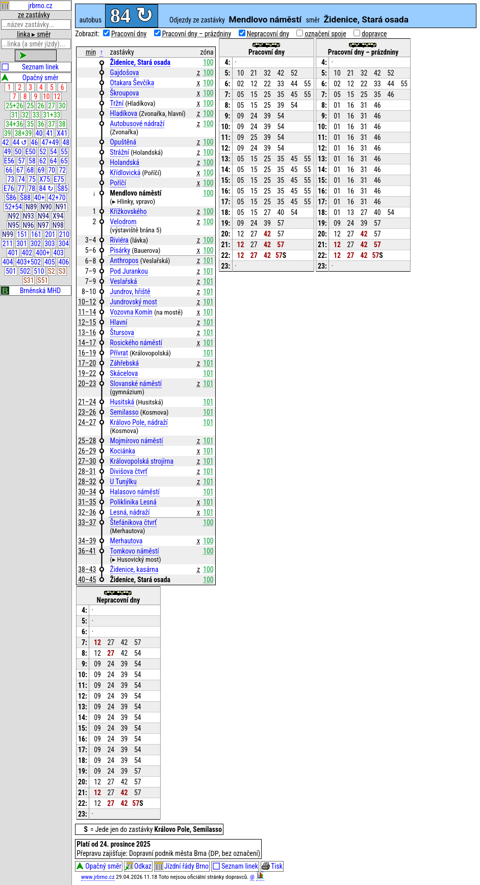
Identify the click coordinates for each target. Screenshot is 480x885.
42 (5, 142)
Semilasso (124, 412)
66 (9, 170)
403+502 (29, 262)
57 (21, 161)
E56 (9, 161)
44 (294, 84)
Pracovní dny (128, 34)
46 (34, 142)
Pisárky (120, 250)
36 (40, 124)
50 (18, 152)
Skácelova (124, 373)
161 (36, 234)
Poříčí (118, 183)
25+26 (14, 106)
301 (21, 244)
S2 (51, 271)
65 (64, 161)
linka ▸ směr (33, 34)
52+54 (13, 207)
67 (19, 170)
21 (254, 73)
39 (7, 133)
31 (14, 115)
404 (8, 262)
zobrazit (36, 55)
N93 (28, 216)
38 (62, 124)
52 (42, 152)
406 (64, 262)
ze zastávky (34, 15)
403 (58, 253)
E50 (30, 152)
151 (22, 234)
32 (25, 115)
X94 (58, 216)
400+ (42, 253)
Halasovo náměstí (135, 492)
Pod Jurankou (129, 271)
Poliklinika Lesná (133, 502)
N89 (31, 207)
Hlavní (119, 322)
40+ (39, 198)
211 (8, 244)
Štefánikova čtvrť (133, 522)
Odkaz (138, 867)
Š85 (62, 188)
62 (42, 161)
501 (11, 271)
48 (66, 142)
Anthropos (124, 260)
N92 (13, 216)
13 (350, 212)
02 (240, 84)
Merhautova (126, 541)
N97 (43, 225)
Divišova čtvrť (128, 471)
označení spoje (325, 34)
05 (240, 94)
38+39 (23, 133)
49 (7, 152)
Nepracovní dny (268, 34)
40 (39, 133)
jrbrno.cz (27, 6)
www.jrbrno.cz (98, 877)
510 (39, 271)
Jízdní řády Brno (182, 867)
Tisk (272, 867)
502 (25, 271)
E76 (9, 188)
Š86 (11, 198)
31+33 (51, 115)
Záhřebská (124, 363)
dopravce (374, 34)
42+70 (57, 198)
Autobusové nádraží (137, 123)
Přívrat (119, 353)
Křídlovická (125, 173)
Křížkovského (128, 211)
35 (30, 124)
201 (50, 234)
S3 (62, 271)
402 (27, 253)
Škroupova (124, 93)
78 (32, 188)
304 (64, 244)
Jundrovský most (133, 302)
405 (49, 262)
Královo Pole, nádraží (139, 422)
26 (40, 106)
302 (36, 244)
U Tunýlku (123, 481)
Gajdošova (124, 72)
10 (46, 96)
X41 (62, 133)
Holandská (125, 162)
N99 (7, 234)
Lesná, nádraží (130, 512)
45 (294, 94)
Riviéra (119, 240)
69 (41, 170)
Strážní (120, 152)
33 (36, 115)
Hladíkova (124, 113)
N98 (58, 225)
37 (51, 124)
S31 (28, 280)
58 (32, 161)
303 (49, 244)
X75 (44, 179)
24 (254, 116)
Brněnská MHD (31, 290)
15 (254, 94)
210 (64, 234)
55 (64, 152)
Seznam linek (30, 67)
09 (240, 116)
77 (21, 188)
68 (30, 170)
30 (62, 106)
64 (53, 161)
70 (52, 170)
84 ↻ (46, 188)
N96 (28, 225)
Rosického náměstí (136, 343)
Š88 (25, 198)
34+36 (14, 124)
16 (350, 105)
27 (51, 106)
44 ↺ (20, 142)
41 (50, 133)
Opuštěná (123, 142)
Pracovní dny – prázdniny (197, 34)
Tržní (117, 103)
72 (62, 170)
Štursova (122, 332)
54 (53, 152)
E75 (59, 179)
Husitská (122, 402)
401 (13, 253)
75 (32, 179)
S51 (43, 280)
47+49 (50, 142)
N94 (43, 216)
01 (337, 105)
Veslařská (123, 281)
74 (21, 179)
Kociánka (123, 451)
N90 (46, 207)
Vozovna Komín (131, 312)
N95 (13, 225)
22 (267, 84)
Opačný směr (29, 78)
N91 (61, 207)
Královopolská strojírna (141, 461)
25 (30, 106)
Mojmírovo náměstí (136, 441)
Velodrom (123, 222)
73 (10, 179)
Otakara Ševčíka (132, 83)
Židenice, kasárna (134, 569)
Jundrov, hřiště (130, 292)
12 (57, 96)
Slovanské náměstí (136, 383)
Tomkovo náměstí (134, 551)
